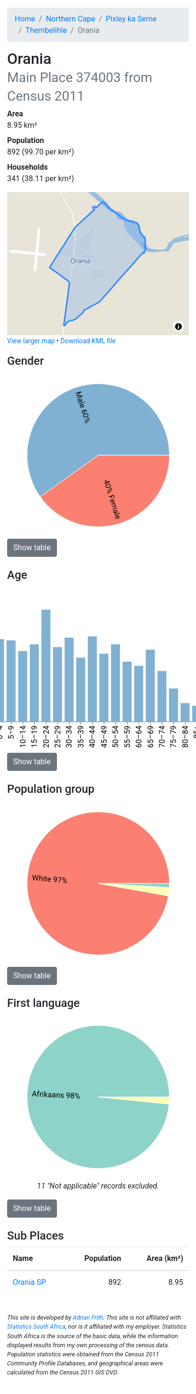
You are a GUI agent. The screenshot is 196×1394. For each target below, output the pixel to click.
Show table (32, 547)
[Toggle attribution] (178, 326)
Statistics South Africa (36, 1326)
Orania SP (29, 1282)
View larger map (31, 341)
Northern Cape (70, 18)
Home (25, 18)
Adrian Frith (88, 1317)
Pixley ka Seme (131, 18)
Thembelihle (46, 30)
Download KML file (87, 341)
